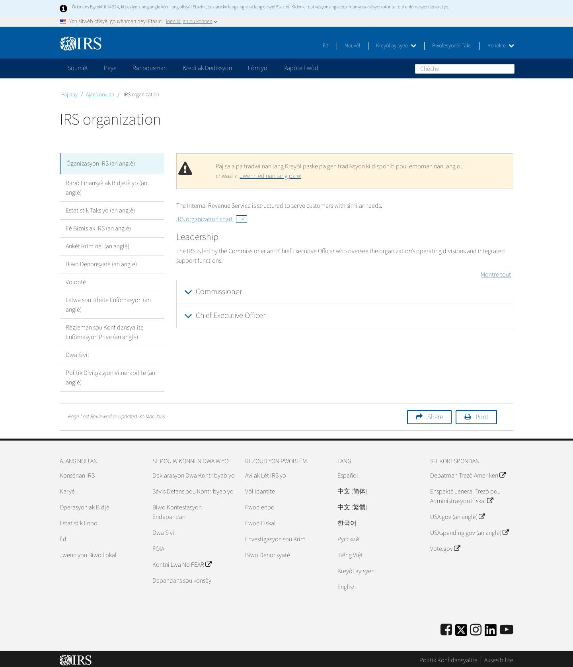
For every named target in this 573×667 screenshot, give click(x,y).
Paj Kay (69, 95)
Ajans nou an (100, 95)
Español (347, 472)
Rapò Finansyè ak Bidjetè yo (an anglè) (106, 185)
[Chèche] (465, 69)
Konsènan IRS (77, 472)
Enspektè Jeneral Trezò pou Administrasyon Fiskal (465, 493)
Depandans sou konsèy (181, 577)
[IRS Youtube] (506, 627)
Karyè (67, 488)
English (346, 583)
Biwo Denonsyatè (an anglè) (101, 261)
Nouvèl (352, 46)
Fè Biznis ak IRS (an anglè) (98, 225)
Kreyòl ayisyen (396, 46)
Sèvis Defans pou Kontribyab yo (193, 488)
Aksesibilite (498, 657)
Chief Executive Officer (230, 315)
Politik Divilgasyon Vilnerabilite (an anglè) (110, 374)
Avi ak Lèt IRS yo (265, 472)
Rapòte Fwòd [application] (300, 68)
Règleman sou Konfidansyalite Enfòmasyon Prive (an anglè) (105, 329)
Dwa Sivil (77, 351)
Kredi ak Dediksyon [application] (207, 68)
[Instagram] (475, 627)
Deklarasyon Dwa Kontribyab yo (193, 472)
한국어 (347, 520)
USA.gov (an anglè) (457, 513)
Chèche (508, 68)
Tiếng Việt (350, 552)
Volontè (76, 279)
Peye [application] (110, 68)
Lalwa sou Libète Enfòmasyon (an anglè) (108, 302)
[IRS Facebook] (446, 627)
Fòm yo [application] (257, 68)
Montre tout (496, 274)
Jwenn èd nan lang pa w (270, 176)
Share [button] (435, 414)
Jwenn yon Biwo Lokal (88, 552)
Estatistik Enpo (78, 520)
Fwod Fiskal (260, 520)
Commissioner (219, 291)
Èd (326, 46)
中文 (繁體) (352, 504)
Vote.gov (445, 545)
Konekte (500, 46)
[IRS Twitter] (461, 629)
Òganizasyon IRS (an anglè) (100, 162)
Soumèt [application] (78, 68)
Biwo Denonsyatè (267, 552)
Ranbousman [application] (150, 68)
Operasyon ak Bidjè (84, 504)
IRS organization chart (211, 219)
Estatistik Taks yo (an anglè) (100, 207)
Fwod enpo (260, 504)
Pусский (348, 536)
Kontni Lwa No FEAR (181, 561)
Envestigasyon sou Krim (275, 536)
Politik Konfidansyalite (448, 657)
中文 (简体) (352, 488)
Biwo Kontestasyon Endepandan (177, 509)
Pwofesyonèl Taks (452, 46)
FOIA (158, 545)
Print (482, 414)
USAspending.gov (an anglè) (469, 529)
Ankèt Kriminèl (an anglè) (97, 243)
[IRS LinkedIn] (491, 629)
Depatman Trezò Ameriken (467, 472)
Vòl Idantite (260, 488)
